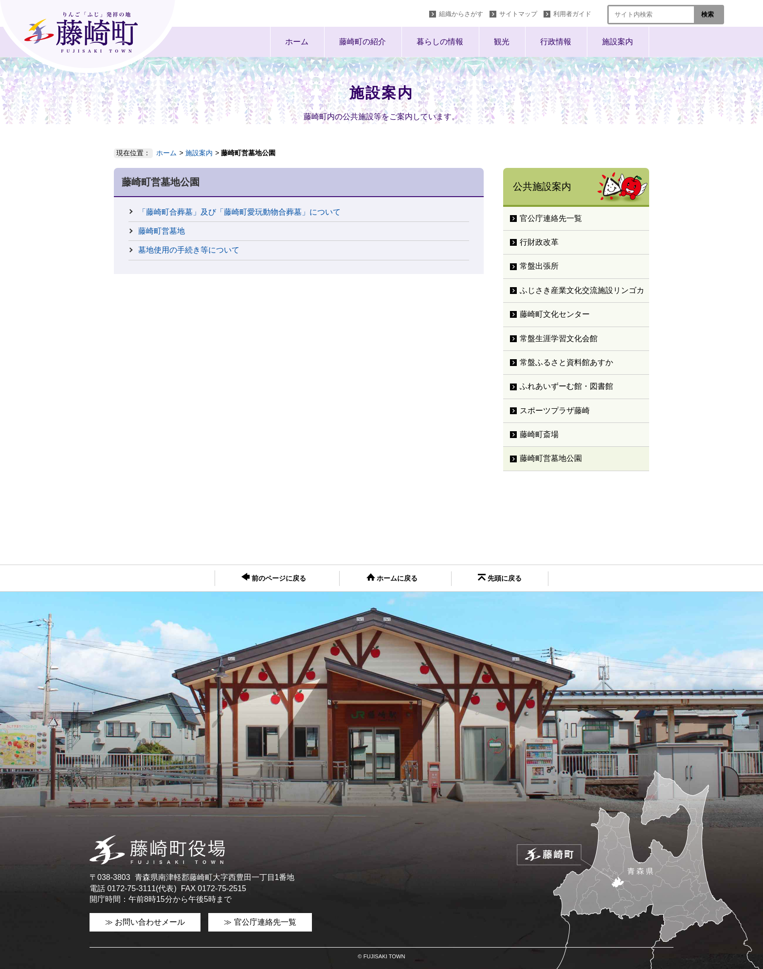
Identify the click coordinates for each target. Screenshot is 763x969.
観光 (501, 41)
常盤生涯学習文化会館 (559, 338)
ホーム (297, 41)
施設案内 (617, 41)
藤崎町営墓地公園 (551, 458)
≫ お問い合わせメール (145, 922)
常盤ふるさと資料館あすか (566, 362)
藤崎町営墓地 (161, 231)
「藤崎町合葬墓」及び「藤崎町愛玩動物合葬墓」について (239, 212)
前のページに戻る (273, 577)
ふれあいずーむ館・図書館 (566, 386)
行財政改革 (539, 242)
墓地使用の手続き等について (188, 250)
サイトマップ (518, 14)
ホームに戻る (392, 577)
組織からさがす (461, 14)
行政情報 (555, 41)
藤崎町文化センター (555, 314)
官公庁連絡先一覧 (551, 218)
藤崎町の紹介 (362, 41)
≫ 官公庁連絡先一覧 (260, 922)
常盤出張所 (539, 266)
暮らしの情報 (440, 41)
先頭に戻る (500, 578)
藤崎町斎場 (539, 434)
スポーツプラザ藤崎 (555, 410)
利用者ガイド (572, 14)
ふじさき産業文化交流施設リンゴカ (582, 290)
